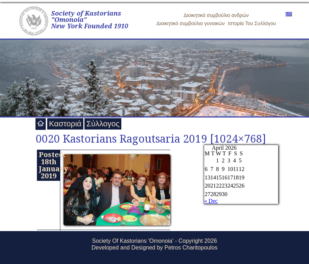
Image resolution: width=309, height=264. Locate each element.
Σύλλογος (102, 123)
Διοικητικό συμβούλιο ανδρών (216, 15)
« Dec (211, 201)
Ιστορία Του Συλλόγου (252, 23)
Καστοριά (65, 123)
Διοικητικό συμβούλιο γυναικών (190, 23)
